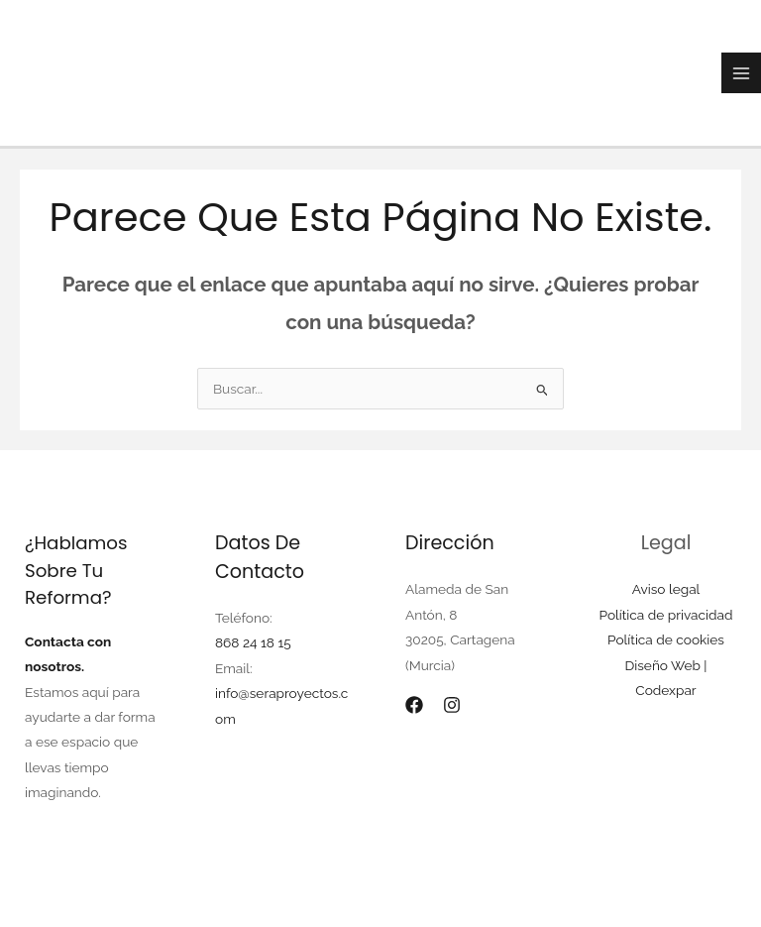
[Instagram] (452, 705)
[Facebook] (414, 705)
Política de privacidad (666, 615)
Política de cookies (665, 639)
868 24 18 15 (253, 642)
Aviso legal (666, 589)
